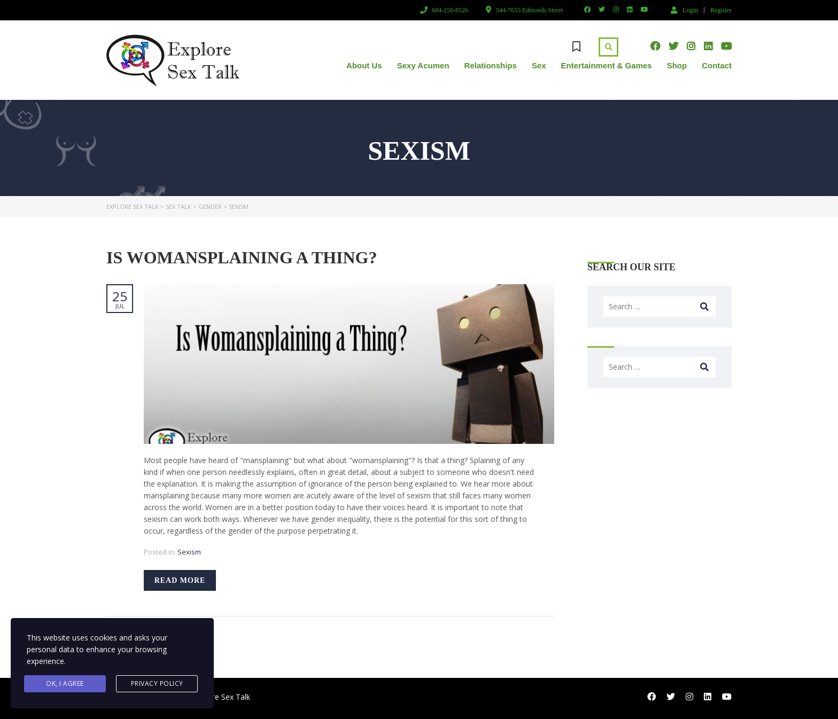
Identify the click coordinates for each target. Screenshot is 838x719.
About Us (364, 65)
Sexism (189, 552)
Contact (717, 65)
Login (684, 9)
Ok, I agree (65, 683)
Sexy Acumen (423, 65)
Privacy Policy (157, 683)
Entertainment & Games (606, 65)
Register (721, 10)
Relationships (490, 65)
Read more (180, 580)
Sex (539, 65)
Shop (677, 65)
